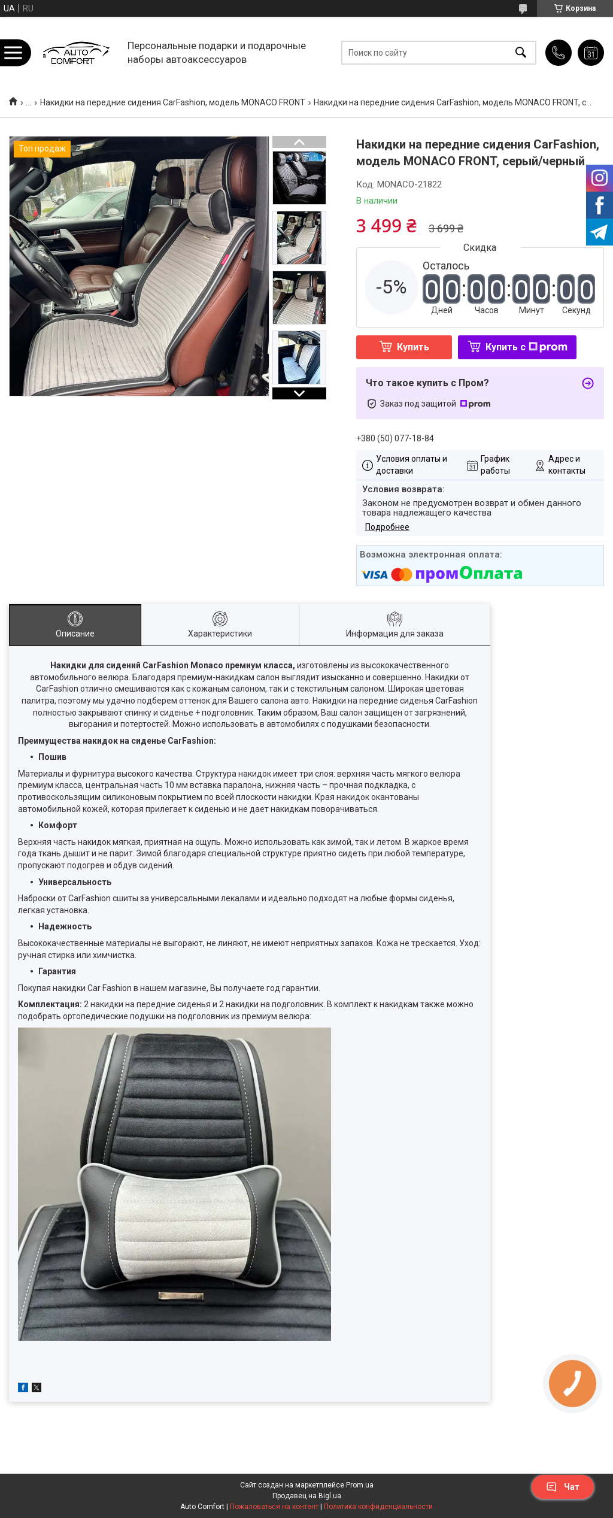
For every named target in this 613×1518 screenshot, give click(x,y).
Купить (413, 347)
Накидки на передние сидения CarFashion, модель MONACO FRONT (172, 102)
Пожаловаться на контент (274, 1506)
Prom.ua (360, 1485)
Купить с (526, 347)
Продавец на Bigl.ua (306, 1496)
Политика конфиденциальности (378, 1506)
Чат (562, 1486)
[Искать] (520, 52)
